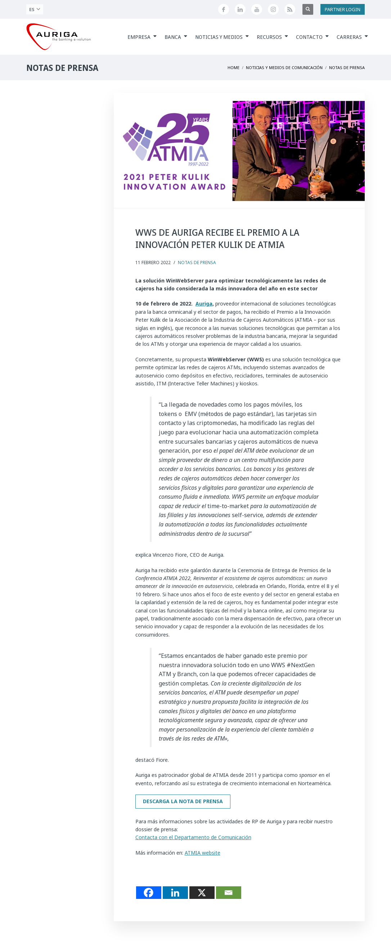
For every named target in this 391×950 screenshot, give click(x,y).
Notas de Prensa (197, 262)
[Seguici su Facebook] (223, 9)
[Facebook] (148, 892)
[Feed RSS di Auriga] (289, 9)
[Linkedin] (175, 892)
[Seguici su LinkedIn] (240, 9)
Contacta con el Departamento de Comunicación (193, 837)
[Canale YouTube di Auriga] (256, 9)
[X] (202, 892)
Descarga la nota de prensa (183, 801)
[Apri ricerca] (307, 9)
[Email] (228, 892)
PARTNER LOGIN (342, 9)
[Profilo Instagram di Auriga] (273, 9)
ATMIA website (202, 852)
